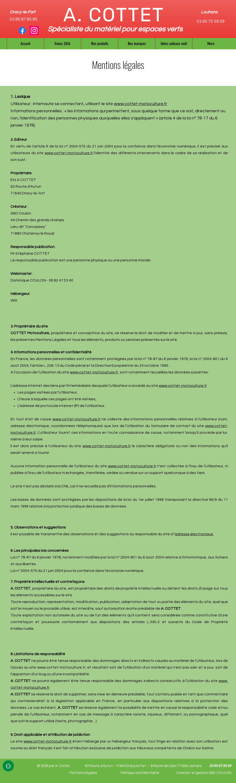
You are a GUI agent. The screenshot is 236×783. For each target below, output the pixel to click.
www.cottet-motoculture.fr (140, 103)
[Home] (8, 766)
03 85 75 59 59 (211, 21)
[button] (136, 43)
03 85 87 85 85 (23, 19)
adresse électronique (194, 534)
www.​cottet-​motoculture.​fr (69, 153)
